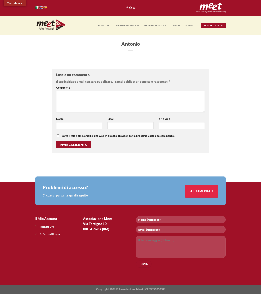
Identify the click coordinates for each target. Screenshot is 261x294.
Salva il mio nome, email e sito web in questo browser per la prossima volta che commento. (118, 135)
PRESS (176, 25)
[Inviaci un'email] (134, 8)
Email (110, 118)
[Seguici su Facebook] (127, 8)
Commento (64, 87)
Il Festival (104, 25)
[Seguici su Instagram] (130, 8)
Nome (60, 118)
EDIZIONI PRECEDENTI (156, 25)
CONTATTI (190, 25)
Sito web (164, 118)
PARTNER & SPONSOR (127, 25)
